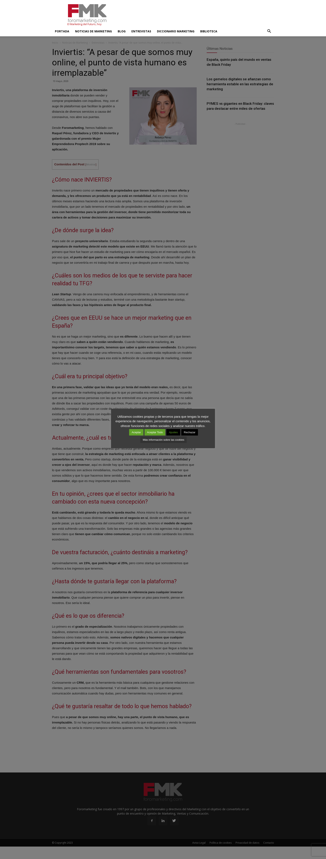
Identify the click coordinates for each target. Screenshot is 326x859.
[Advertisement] (198, 15)
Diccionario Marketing (175, 31)
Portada (62, 31)
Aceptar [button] (136, 432)
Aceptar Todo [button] (155, 432)
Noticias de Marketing (93, 31)
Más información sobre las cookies (163, 439)
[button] (269, 31)
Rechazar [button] (189, 432)
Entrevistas (141, 31)
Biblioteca (208, 31)
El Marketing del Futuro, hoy (84, 24)
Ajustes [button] (173, 432)
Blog (122, 31)
